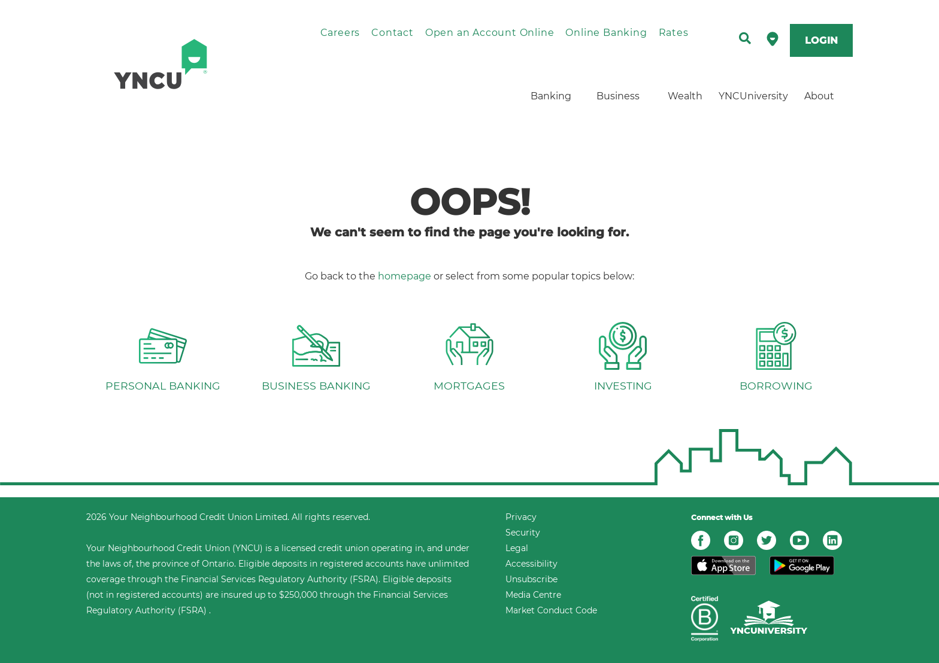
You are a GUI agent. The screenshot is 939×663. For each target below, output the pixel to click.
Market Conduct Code (551, 610)
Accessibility (531, 563)
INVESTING (623, 385)
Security (522, 532)
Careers (340, 32)
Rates (674, 32)
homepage (404, 276)
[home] (186, 64)
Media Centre (533, 594)
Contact (392, 32)
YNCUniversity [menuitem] (752, 96)
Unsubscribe (531, 579)
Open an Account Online (490, 32)
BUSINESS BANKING (316, 385)
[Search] (745, 39)
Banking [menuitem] (551, 96)
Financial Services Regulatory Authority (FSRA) (279, 579)
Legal (516, 548)
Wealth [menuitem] (685, 96)
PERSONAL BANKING (162, 385)
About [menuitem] (819, 96)
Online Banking (606, 32)
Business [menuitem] (618, 96)
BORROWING (776, 385)
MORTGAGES (469, 385)
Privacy (521, 517)
